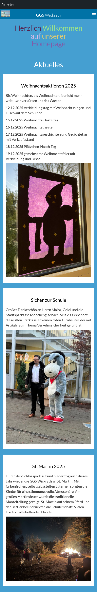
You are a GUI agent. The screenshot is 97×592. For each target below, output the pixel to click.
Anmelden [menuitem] (8, 4)
